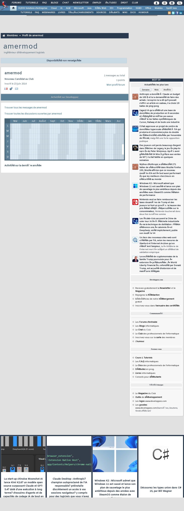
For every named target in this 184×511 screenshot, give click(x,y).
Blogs (54, 2)
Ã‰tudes (111, 2)
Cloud (54, 8)
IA (61, 8)
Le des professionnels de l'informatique (157, 334)
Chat (65, 2)
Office (148, 8)
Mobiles (159, 8)
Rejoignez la (147, 295)
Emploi (96, 2)
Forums (16, 2)
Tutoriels (31, 2)
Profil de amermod (32, 35)
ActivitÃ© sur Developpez (64, 97)
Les (146, 322)
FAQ (44, 2)
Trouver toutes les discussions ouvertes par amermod (33, 113)
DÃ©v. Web (100, 8)
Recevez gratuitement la (153, 288)
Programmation (124, 8)
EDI (111, 8)
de (148, 397)
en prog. (144, 369)
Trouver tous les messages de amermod (25, 107)
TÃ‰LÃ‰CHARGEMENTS (80, 12)
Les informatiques (147, 326)
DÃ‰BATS (114, 12)
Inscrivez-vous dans (157, 306)
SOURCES (101, 12)
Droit (124, 2)
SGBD (139, 8)
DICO (133, 12)
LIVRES (61, 12)
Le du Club (145, 393)
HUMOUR (143, 12)
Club (135, 2)
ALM (68, 8)
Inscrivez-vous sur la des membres (155, 337)
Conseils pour (148, 377)
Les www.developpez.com (151, 401)
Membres (12, 35)
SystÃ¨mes (171, 8)
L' (139, 341)
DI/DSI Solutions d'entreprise (32, 8)
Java (89, 8)
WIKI (124, 12)
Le (139, 330)
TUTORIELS (26, 12)
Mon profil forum (116, 85)
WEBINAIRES (48, 12)
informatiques (145, 373)
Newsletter (81, 2)
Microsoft (79, 8)
